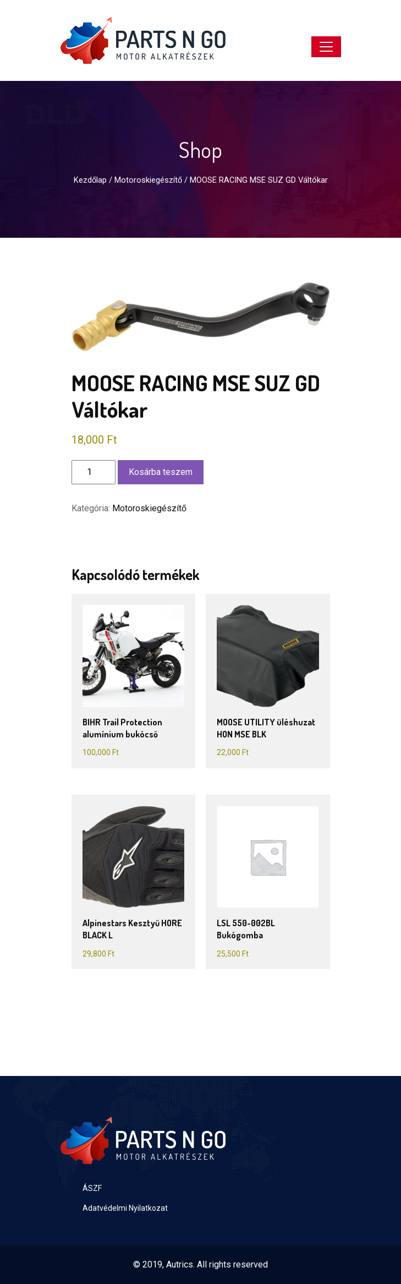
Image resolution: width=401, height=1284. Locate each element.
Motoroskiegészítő (148, 180)
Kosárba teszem (161, 472)
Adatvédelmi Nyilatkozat (125, 1208)
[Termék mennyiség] (94, 472)
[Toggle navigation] (326, 46)
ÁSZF (92, 1188)
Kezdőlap (90, 180)
